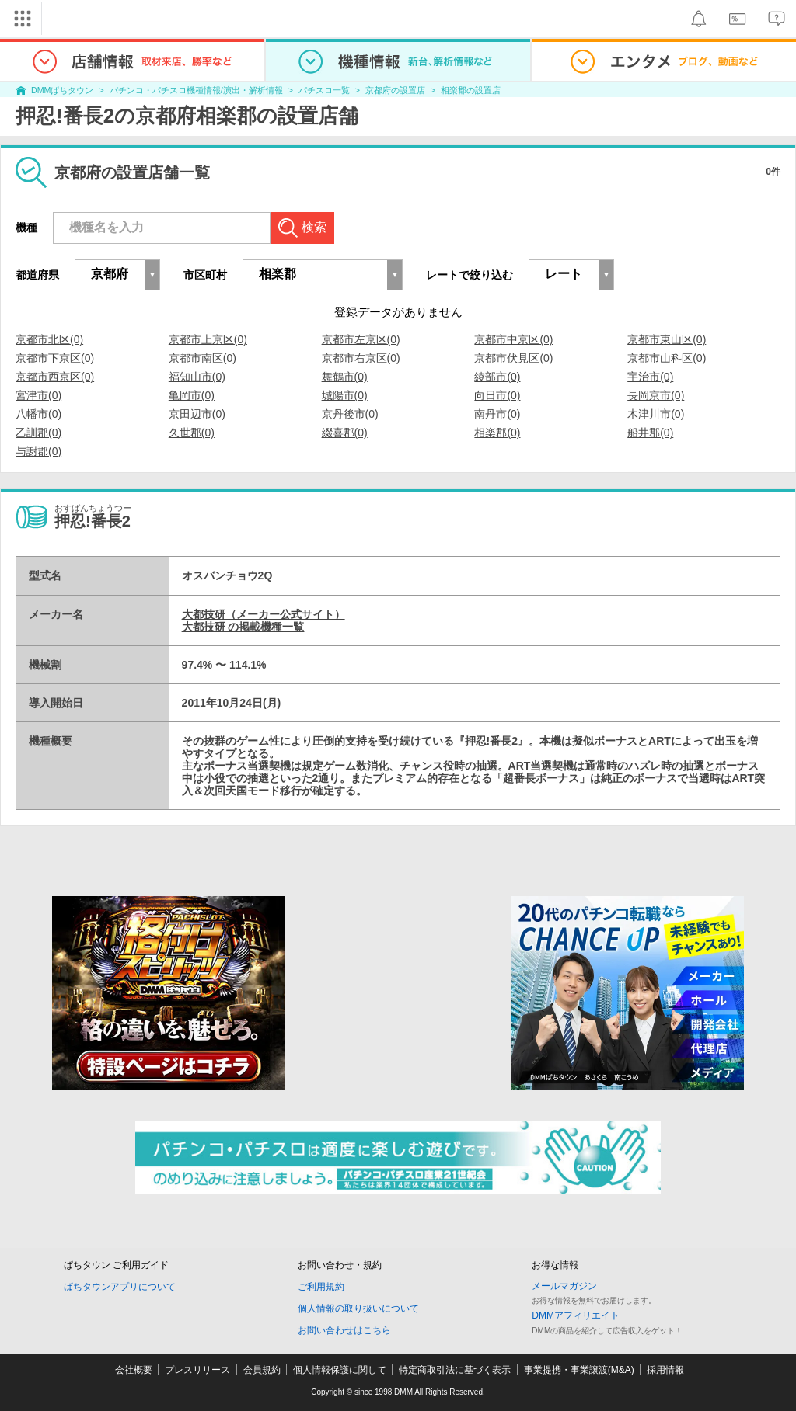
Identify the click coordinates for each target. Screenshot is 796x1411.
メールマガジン (564, 1286)
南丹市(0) (497, 413)
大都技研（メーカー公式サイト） (263, 614)
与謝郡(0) (38, 451)
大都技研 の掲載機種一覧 (243, 626)
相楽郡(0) (497, 432)
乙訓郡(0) (38, 432)
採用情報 (665, 1369)
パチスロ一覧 (324, 90)
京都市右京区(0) (361, 358)
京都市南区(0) (202, 358)
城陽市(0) (345, 395)
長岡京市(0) (655, 395)
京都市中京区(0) (513, 339)
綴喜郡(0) (345, 432)
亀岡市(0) (192, 395)
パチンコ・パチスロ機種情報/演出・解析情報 (196, 90)
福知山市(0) (197, 376)
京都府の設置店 (395, 90)
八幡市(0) (38, 413)
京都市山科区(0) (666, 358)
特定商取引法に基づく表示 (455, 1369)
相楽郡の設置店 (471, 90)
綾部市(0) (497, 376)
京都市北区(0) (49, 339)
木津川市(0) (655, 413)
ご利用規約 (321, 1286)
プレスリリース (197, 1369)
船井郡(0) (650, 432)
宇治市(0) (650, 376)
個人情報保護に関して (339, 1369)
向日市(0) (497, 395)
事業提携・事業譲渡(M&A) (579, 1369)
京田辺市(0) (197, 413)
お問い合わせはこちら (344, 1330)
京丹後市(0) (350, 413)
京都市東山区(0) (666, 339)
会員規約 (262, 1369)
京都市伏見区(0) (513, 358)
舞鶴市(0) (345, 376)
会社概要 (133, 1369)
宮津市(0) (38, 395)
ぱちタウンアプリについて (120, 1286)
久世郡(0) (192, 432)
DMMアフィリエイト (576, 1315)
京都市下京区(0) (55, 358)
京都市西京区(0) (55, 376)
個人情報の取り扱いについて (358, 1308)
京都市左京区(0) (361, 339)
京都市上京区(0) (208, 339)
